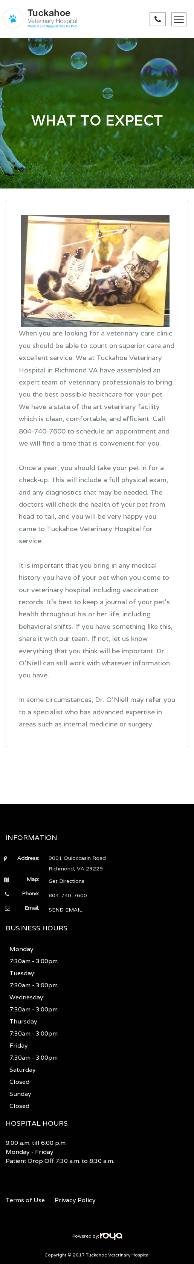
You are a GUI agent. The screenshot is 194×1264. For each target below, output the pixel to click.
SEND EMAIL (65, 909)
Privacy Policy (75, 1200)
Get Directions (66, 881)
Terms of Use (25, 1200)
